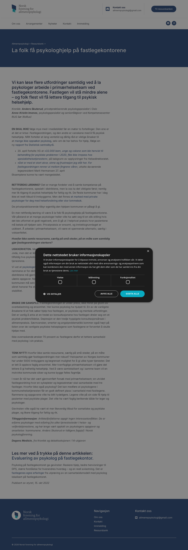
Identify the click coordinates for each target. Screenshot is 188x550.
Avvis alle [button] (106, 293)
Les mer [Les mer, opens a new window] (74, 270)
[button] (52, 294)
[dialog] (94, 275)
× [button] (148, 251)
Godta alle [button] (132, 293)
